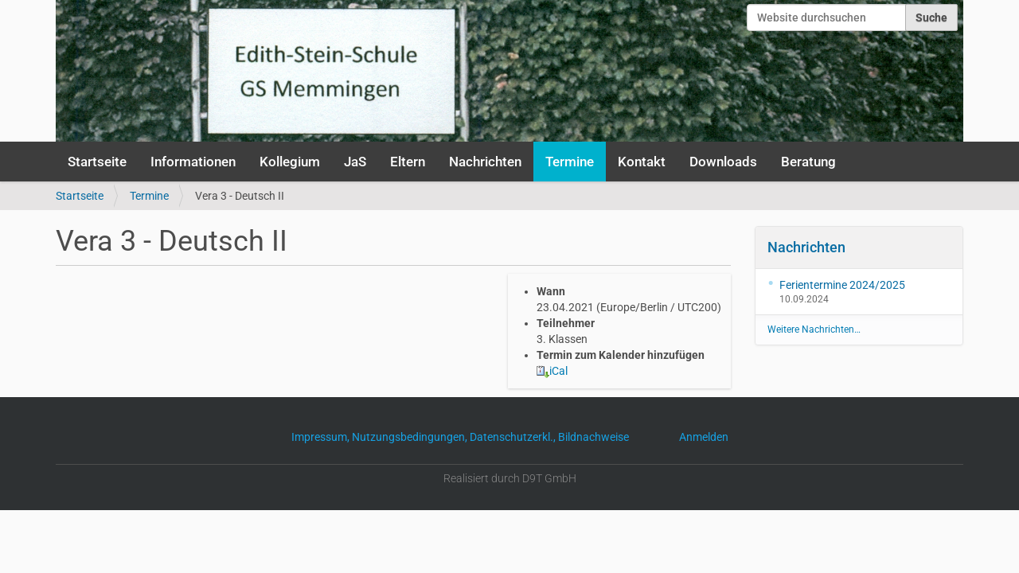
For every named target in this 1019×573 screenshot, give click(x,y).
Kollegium (290, 162)
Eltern (407, 162)
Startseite (97, 162)
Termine (569, 162)
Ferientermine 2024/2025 (842, 285)
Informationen (193, 162)
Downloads (723, 162)
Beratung (808, 162)
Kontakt (642, 162)
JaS (355, 162)
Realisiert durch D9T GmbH (509, 478)
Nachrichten (485, 162)
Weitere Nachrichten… (814, 329)
